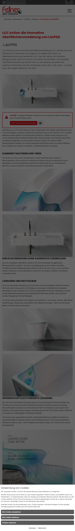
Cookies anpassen (9, 523)
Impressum (32, 528)
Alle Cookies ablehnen (10, 517)
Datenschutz (42, 528)
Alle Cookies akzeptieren (11, 512)
